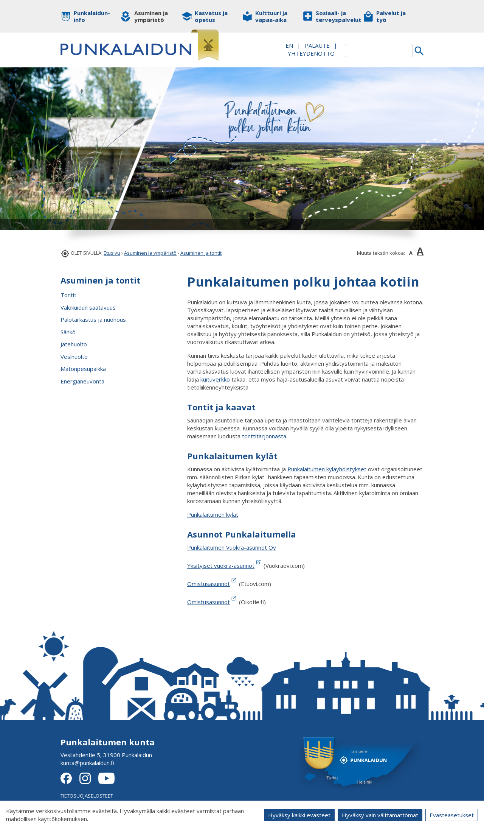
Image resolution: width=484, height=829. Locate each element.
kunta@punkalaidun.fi (87, 763)
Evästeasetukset (452, 815)
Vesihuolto (74, 356)
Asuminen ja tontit (201, 252)
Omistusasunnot (208, 583)
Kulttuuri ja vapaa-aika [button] (271, 16)
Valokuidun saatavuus (88, 307)
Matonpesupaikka (83, 368)
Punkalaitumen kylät (212, 514)
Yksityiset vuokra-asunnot (224, 565)
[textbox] (379, 50)
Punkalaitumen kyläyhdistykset (326, 469)
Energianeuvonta (82, 381)
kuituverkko (215, 379)
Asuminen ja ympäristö (150, 252)
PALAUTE (317, 45)
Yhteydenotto (311, 53)
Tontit (68, 295)
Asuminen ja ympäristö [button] (151, 16)
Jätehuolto (73, 344)
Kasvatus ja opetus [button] (211, 16)
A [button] (411, 252)
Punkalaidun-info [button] (92, 16)
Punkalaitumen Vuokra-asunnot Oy (231, 547)
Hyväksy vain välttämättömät (380, 815)
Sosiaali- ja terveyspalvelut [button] (334, 16)
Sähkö (68, 332)
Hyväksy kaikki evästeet (299, 815)
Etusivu (112, 252)
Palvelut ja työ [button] (391, 16)
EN (289, 45)
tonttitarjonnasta (264, 436)
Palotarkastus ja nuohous (93, 319)
